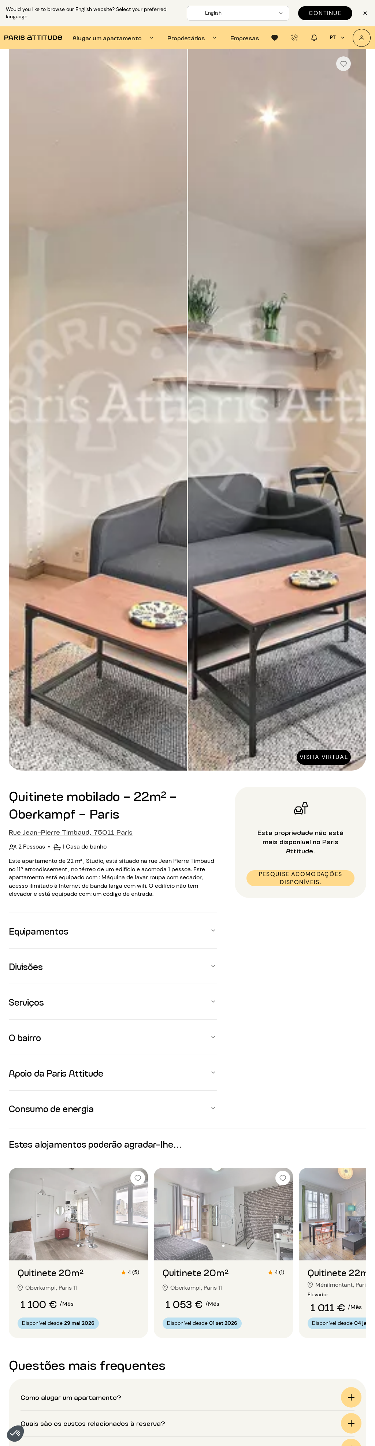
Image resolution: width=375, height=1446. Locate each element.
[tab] (114, 37)
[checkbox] (343, 63)
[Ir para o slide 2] (78, 1245)
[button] (15, 1433)
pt (338, 38)
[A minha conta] (362, 38)
